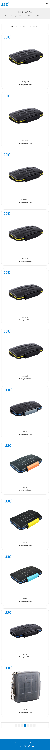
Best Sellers (24, 27)
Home (7, 16)
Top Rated (34, 27)
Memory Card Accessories (19, 16)
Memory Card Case (25, 85)
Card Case (32, 16)
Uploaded (14, 27)
